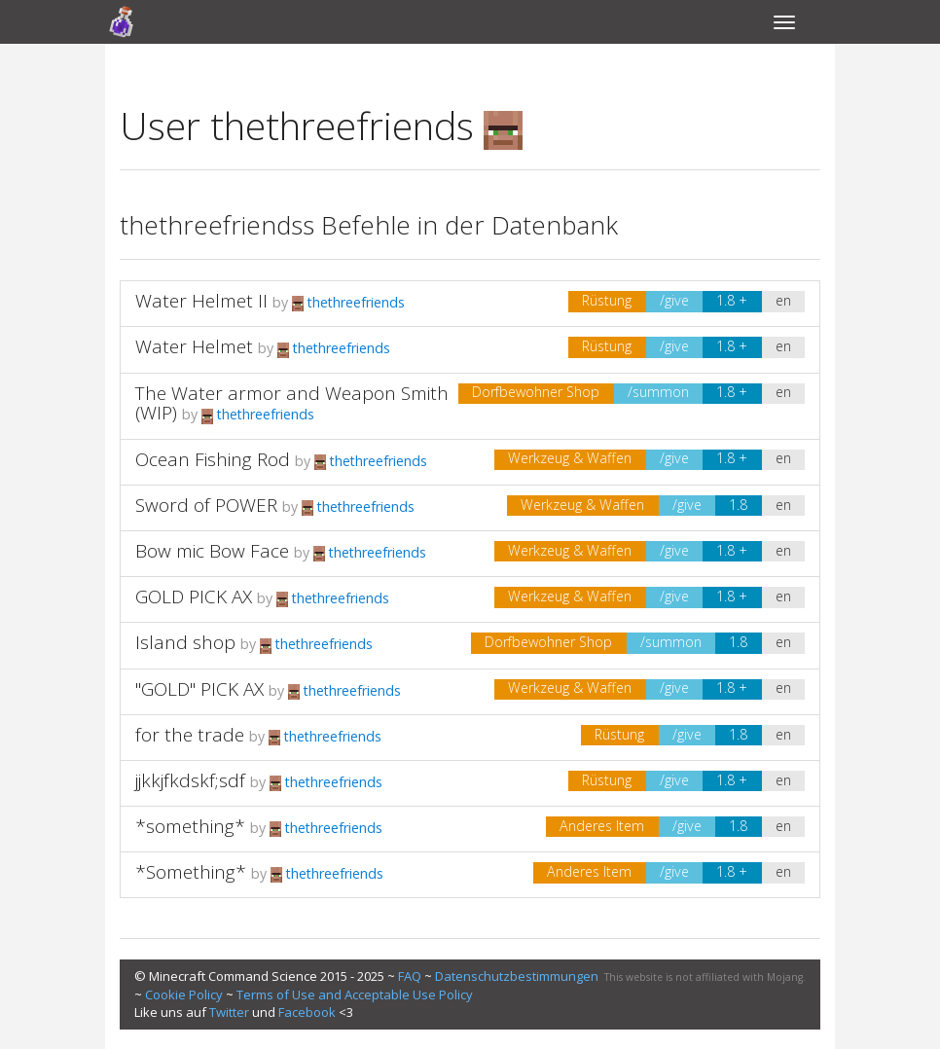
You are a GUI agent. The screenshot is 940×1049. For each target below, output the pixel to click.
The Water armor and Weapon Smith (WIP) (292, 403)
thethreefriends (348, 302)
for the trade (189, 734)
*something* (190, 826)
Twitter (229, 1012)
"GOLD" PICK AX (199, 689)
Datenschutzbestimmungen (516, 976)
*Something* (190, 872)
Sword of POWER (206, 505)
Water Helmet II (201, 300)
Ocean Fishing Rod (212, 459)
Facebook (307, 1012)
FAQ (409, 976)
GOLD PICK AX (193, 596)
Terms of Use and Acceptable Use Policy (354, 994)
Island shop (185, 642)
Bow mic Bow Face (212, 550)
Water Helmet (194, 346)
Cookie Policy (184, 994)
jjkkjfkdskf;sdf (190, 780)
